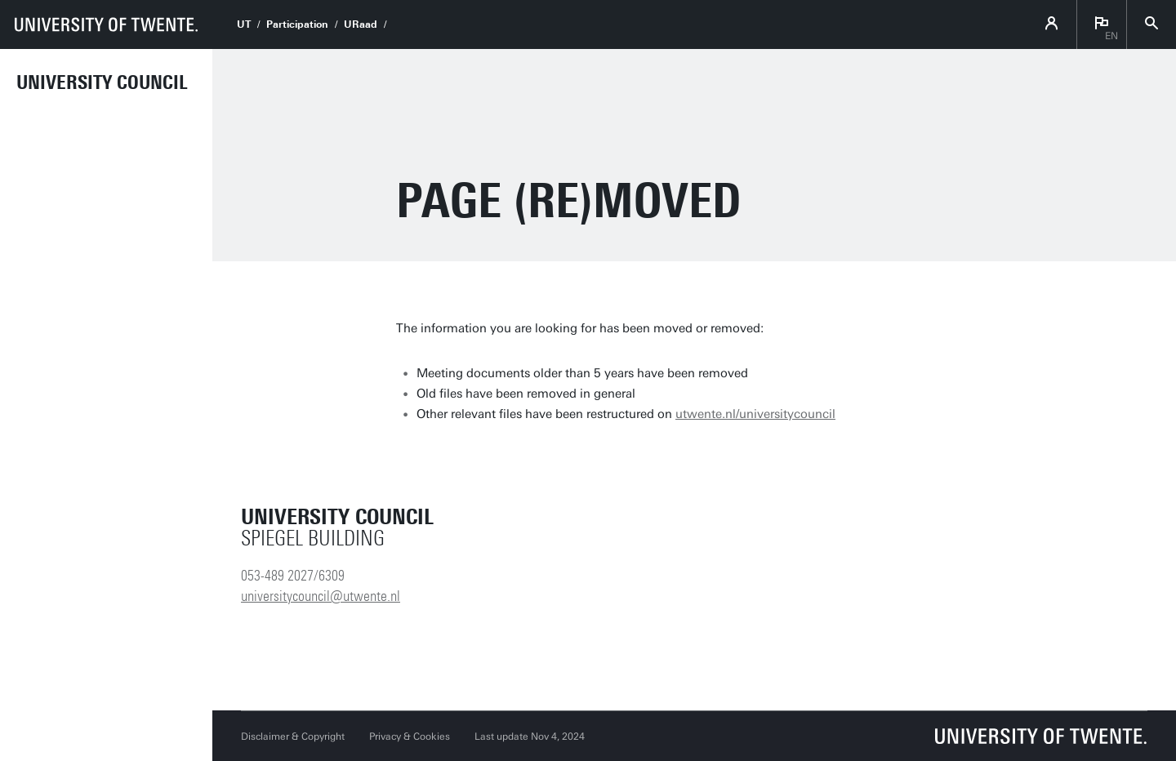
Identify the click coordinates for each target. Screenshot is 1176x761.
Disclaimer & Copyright (293, 736)
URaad (360, 24)
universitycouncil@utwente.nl (320, 596)
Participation (297, 24)
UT (244, 24)
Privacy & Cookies (409, 736)
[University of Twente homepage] (106, 24)
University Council (102, 82)
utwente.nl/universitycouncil (755, 414)
